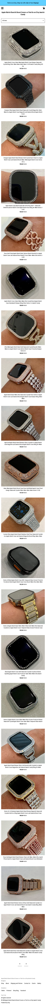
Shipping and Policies (17, 983)
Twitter (3, 990)
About (7, 983)
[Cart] (44, 8)
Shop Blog (16, 990)
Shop (2, 983)
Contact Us (27, 983)
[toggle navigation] (2, 8)
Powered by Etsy (5, 1002)
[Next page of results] (26, 964)
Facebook (23, 990)
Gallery (39, 983)
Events (34, 983)
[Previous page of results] (20, 964)
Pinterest (9, 990)
